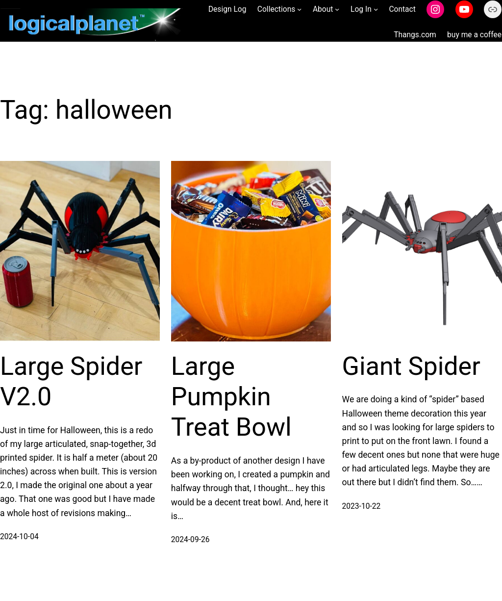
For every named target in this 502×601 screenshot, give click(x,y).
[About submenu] (337, 9)
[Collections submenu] (299, 9)
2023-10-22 (361, 506)
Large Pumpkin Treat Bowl (231, 397)
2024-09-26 (190, 539)
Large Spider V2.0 (71, 381)
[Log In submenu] (376, 9)
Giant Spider (411, 366)
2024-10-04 (19, 536)
